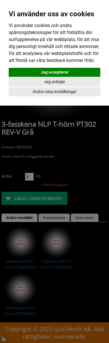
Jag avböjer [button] (54, 81)
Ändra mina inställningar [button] (55, 91)
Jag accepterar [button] (55, 72)
